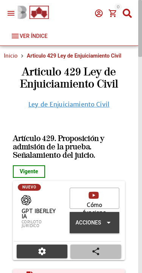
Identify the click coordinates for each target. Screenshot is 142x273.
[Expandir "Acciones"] (94, 222)
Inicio (10, 55)
